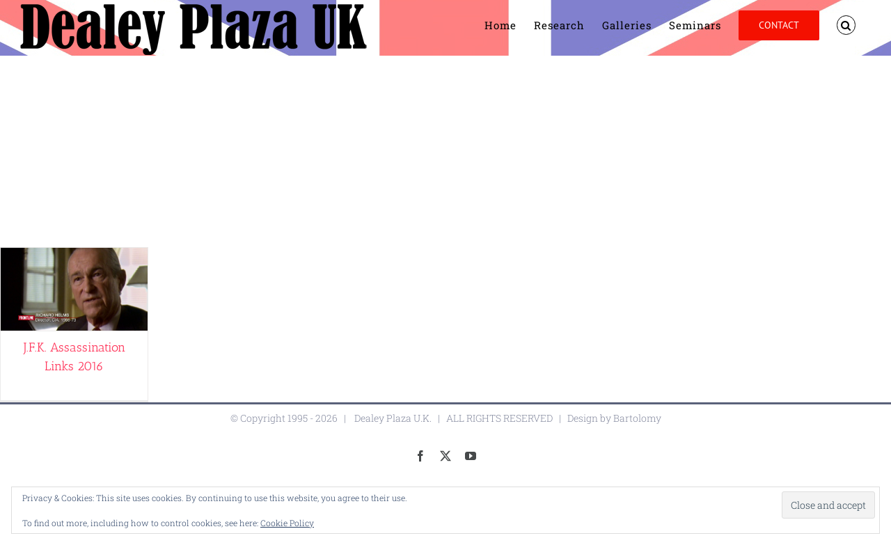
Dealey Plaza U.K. (393, 418)
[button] (846, 25)
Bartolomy (637, 418)
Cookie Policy (287, 522)
